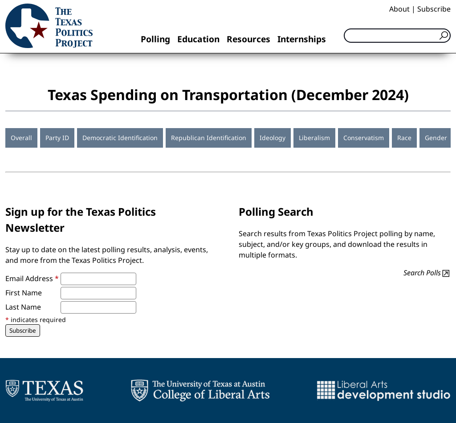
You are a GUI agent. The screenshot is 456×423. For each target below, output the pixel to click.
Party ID (57, 137)
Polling (155, 39)
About (399, 9)
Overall (21, 137)
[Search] (397, 35)
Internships (301, 39)
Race (404, 137)
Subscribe (434, 9)
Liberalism (314, 137)
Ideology (272, 137)
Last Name (23, 307)
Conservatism (363, 137)
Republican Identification (208, 137)
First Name (23, 293)
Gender (436, 137)
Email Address (32, 278)
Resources (248, 39)
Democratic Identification (120, 137)
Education (198, 39)
